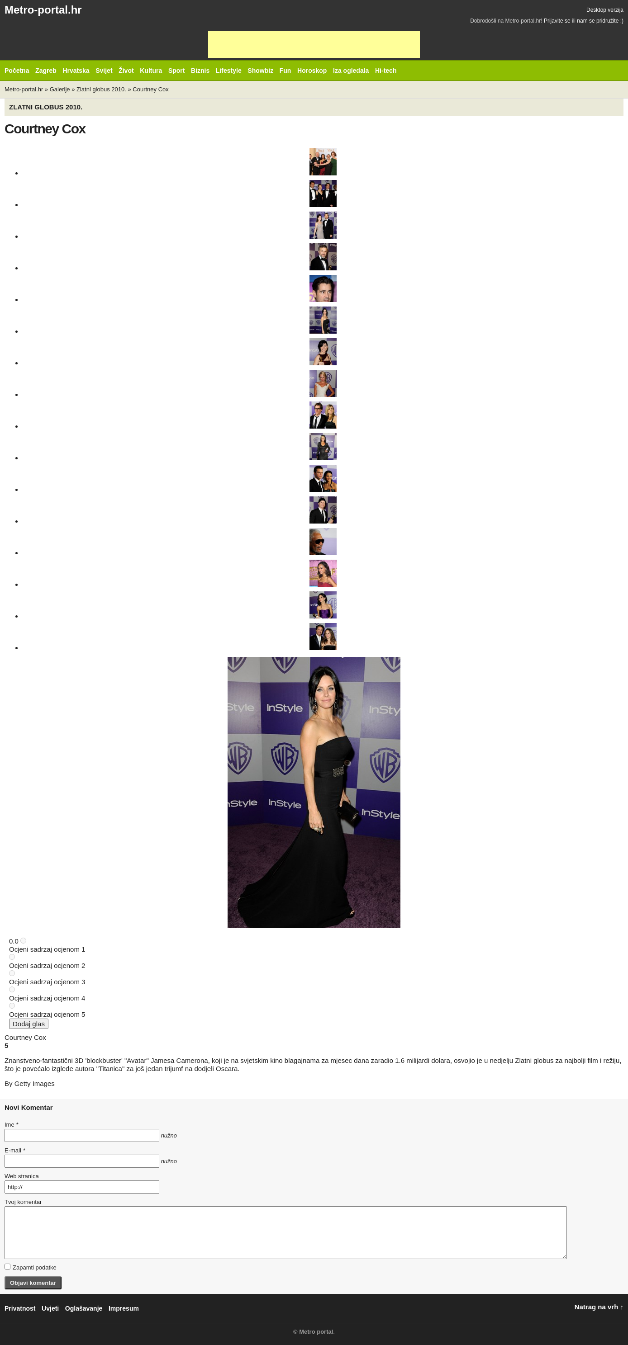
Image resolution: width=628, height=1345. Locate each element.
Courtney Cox (150, 89)
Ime (11, 1124)
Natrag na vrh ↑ (599, 1307)
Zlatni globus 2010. (101, 89)
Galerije (60, 89)
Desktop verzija (604, 10)
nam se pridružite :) (600, 21)
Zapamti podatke (31, 1267)
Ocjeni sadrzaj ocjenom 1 (47, 949)
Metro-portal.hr (43, 10)
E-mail (15, 1150)
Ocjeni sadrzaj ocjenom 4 (47, 998)
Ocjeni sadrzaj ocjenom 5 (47, 1014)
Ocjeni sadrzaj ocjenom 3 (47, 982)
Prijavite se (557, 21)
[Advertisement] (314, 44)
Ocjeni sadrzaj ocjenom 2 (47, 965)
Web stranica (22, 1176)
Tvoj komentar (23, 1202)
